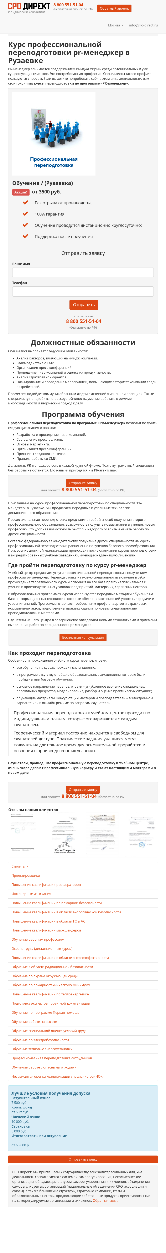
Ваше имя (21, 264)
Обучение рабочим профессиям (37, 939)
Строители (19, 866)
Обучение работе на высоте (34, 1021)
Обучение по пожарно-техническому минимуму (50, 985)
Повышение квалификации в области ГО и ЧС (48, 921)
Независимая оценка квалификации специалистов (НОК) (57, 1076)
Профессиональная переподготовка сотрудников (51, 1058)
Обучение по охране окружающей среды (44, 976)
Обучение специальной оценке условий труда (49, 1031)
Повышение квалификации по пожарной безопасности (56, 903)
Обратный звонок (114, 8)
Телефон (19, 283)
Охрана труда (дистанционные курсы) (41, 948)
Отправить (84, 304)
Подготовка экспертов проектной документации (50, 1003)
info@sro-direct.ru (143, 25)
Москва (115, 25)
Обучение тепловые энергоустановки (42, 1049)
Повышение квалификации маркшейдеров (46, 930)
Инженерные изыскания (31, 893)
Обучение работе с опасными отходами (44, 1067)
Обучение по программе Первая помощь (45, 1012)
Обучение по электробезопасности (40, 1040)
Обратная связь (105, 1200)
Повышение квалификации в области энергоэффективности (60, 957)
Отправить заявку (83, 1159)
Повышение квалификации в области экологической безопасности (66, 912)
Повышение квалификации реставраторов (46, 884)
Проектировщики (25, 875)
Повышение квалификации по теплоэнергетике (50, 994)
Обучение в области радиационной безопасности (52, 967)
